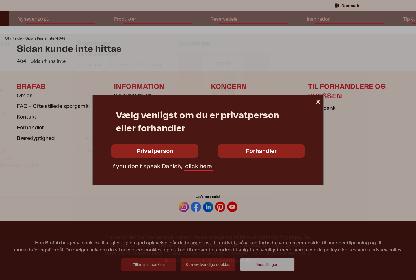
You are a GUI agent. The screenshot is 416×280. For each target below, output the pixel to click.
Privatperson (155, 151)
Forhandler (261, 151)
